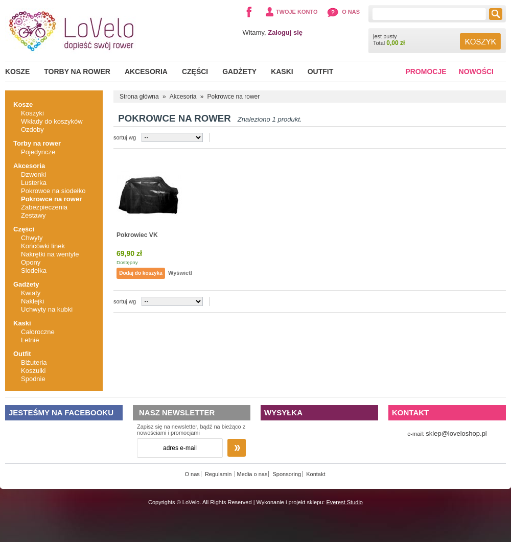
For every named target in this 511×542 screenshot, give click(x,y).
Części (195, 71)
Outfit (321, 71)
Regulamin (219, 474)
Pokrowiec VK (137, 235)
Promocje (425, 71)
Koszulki (33, 370)
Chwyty (32, 238)
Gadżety (239, 71)
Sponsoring (287, 474)
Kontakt (315, 474)
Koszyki (32, 113)
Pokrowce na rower (51, 199)
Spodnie (33, 379)
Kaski (282, 71)
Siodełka (34, 270)
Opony (30, 262)
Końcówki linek (43, 246)
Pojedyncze (38, 152)
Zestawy (33, 215)
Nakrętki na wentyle (50, 254)
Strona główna (139, 96)
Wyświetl (180, 273)
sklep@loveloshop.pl (456, 433)
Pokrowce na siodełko (53, 191)
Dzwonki (33, 174)
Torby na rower (77, 71)
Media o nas (252, 474)
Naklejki (32, 301)
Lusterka (34, 182)
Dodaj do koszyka (140, 273)
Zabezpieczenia (44, 207)
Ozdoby (32, 129)
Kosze (17, 71)
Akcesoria (146, 71)
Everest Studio (344, 502)
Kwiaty (30, 293)
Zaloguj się (285, 32)
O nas (351, 12)
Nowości (476, 71)
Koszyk (480, 41)
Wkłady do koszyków (52, 121)
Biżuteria (34, 362)
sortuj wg (124, 137)
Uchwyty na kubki (47, 309)
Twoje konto (297, 12)
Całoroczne (38, 332)
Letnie (30, 340)
